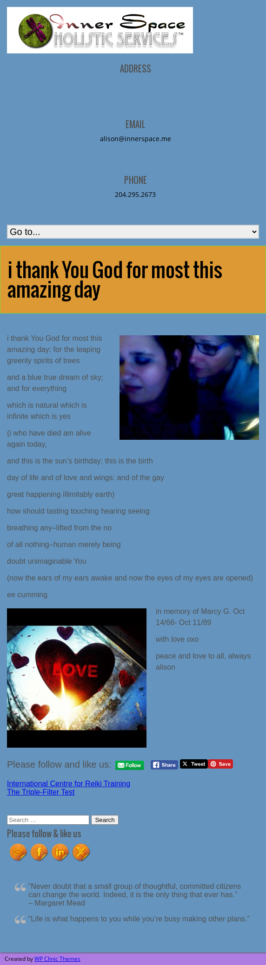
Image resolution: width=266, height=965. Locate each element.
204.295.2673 (135, 194)
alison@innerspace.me (135, 138)
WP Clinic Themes (57, 959)
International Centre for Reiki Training (68, 784)
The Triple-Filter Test (41, 792)
